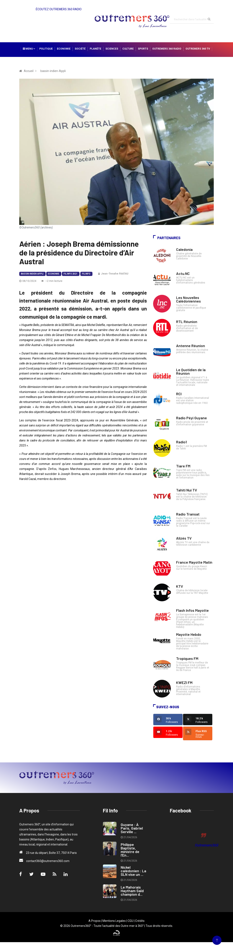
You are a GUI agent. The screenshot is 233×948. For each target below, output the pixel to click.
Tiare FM (183, 466)
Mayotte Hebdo (188, 634)
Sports (143, 48)
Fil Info (86, 274)
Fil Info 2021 (70, 274)
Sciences (111, 48)
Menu (29, 48)
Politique (46, 48)
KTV (179, 586)
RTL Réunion (186, 321)
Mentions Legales (114, 920)
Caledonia (184, 249)
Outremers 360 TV (198, 48)
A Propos (94, 920)
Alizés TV (184, 538)
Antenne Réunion (190, 345)
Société (80, 48)
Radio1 (181, 442)
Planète (95, 48)
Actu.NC (183, 273)
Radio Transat (188, 514)
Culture (128, 48)
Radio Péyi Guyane (191, 418)
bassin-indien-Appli (32, 274)
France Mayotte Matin (194, 562)
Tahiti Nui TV (186, 490)
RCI (179, 393)
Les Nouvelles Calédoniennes (188, 299)
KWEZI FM (184, 682)
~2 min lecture (51, 281)
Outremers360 (206, 845)
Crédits (140, 920)
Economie (63, 48)
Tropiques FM (187, 658)
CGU (130, 920)
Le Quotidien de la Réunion (191, 371)
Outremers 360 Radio (166, 48)
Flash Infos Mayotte (192, 610)
